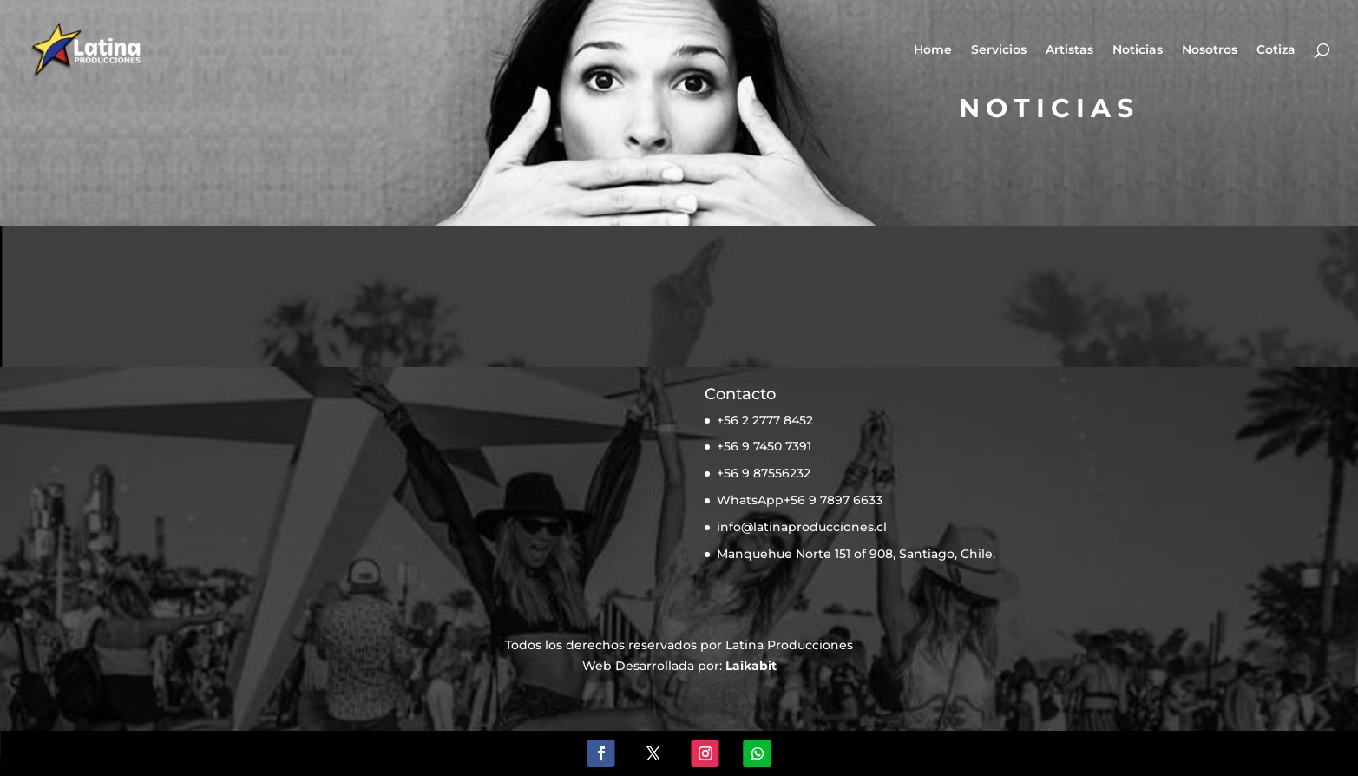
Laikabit (751, 666)
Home (933, 50)
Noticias (1137, 50)
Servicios (999, 50)
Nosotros (1209, 50)
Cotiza (1276, 50)
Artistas (1069, 50)
